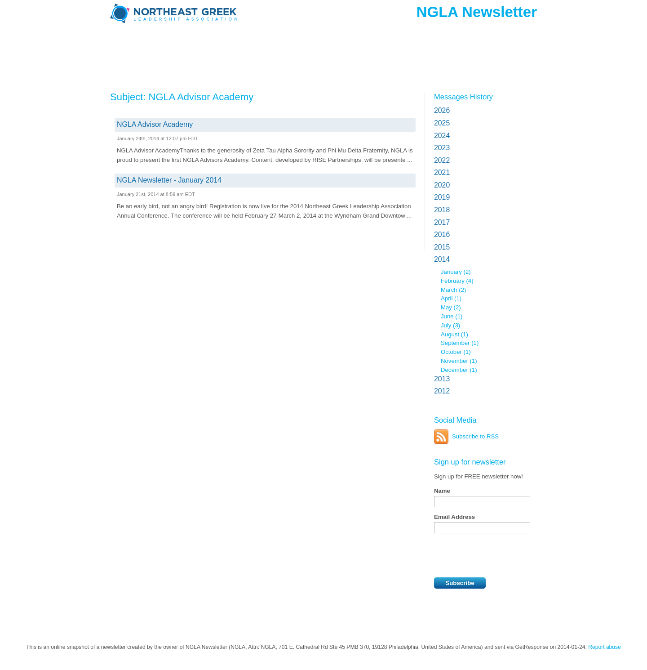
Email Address (454, 517)
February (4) (457, 280)
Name (442, 490)
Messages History (463, 97)
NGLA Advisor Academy (155, 124)
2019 (442, 197)
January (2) (456, 271)
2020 (442, 185)
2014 (442, 259)
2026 (442, 110)
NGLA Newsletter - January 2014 (169, 180)
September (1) (460, 342)
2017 (442, 222)
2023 (442, 148)
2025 (442, 123)
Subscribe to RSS (475, 436)
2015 (442, 247)
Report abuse (604, 647)
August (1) (454, 334)
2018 (442, 210)
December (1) (459, 369)
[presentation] (502, 555)
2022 (442, 160)
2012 (442, 391)
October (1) (456, 351)
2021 (442, 172)
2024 (442, 135)
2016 (442, 234)
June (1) (451, 316)
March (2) (453, 289)
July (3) (450, 325)
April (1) (451, 298)
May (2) (451, 307)
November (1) (459, 360)
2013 (442, 379)
